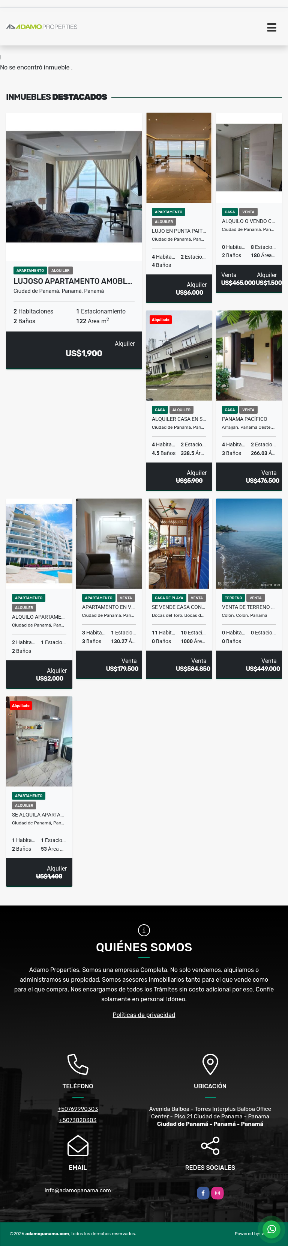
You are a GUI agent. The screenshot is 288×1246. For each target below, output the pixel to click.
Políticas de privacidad (144, 1014)
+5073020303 (78, 1120)
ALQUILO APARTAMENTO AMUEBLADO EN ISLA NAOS (39, 617)
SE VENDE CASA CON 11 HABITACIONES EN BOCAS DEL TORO (179, 607)
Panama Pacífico (244, 419)
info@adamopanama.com (78, 1190)
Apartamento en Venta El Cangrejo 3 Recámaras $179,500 (109, 607)
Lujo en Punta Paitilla (179, 231)
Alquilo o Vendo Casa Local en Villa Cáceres (249, 221)
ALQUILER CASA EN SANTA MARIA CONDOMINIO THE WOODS (179, 419)
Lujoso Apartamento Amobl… (73, 281)
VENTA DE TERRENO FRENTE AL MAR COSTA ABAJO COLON (249, 607)
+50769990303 (78, 1109)
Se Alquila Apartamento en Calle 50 (39, 815)
